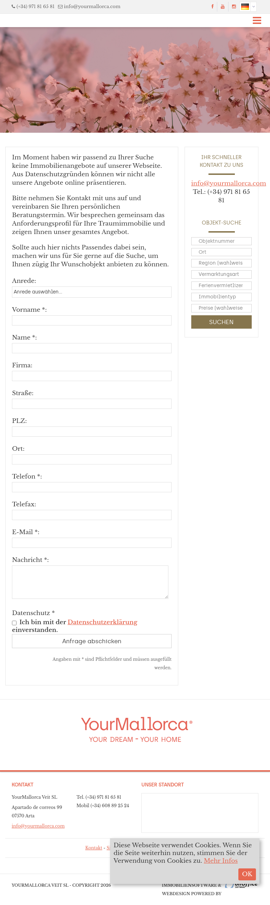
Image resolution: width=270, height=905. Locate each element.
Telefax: (24, 504)
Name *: (24, 337)
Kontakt (93, 847)
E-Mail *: (25, 532)
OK (247, 874)
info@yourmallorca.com (92, 6)
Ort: (18, 448)
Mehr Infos (221, 861)
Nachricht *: (30, 560)
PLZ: (19, 421)
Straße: (22, 393)
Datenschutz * (33, 613)
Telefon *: (27, 476)
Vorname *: (29, 310)
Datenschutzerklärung (102, 622)
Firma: (22, 365)
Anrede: (24, 281)
